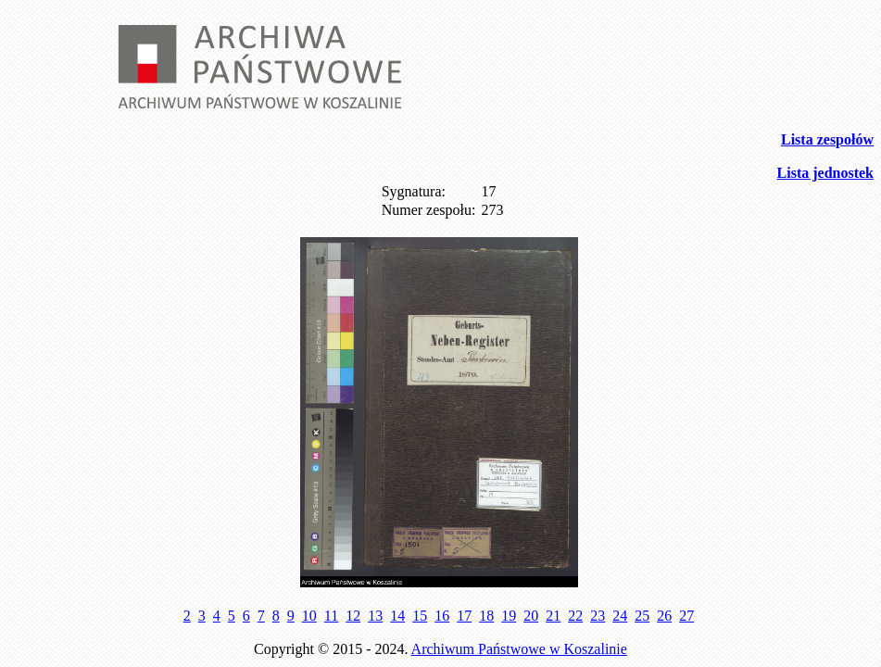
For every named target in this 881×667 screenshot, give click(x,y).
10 (309, 615)
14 (397, 615)
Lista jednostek (825, 173)
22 (575, 615)
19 (508, 615)
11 (331, 615)
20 (530, 615)
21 (553, 615)
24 (619, 615)
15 (419, 615)
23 (597, 615)
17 (464, 615)
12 (353, 615)
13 (375, 615)
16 (441, 615)
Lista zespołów (827, 139)
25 (642, 615)
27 (686, 615)
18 (486, 615)
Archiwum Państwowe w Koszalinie (519, 649)
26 (664, 615)
